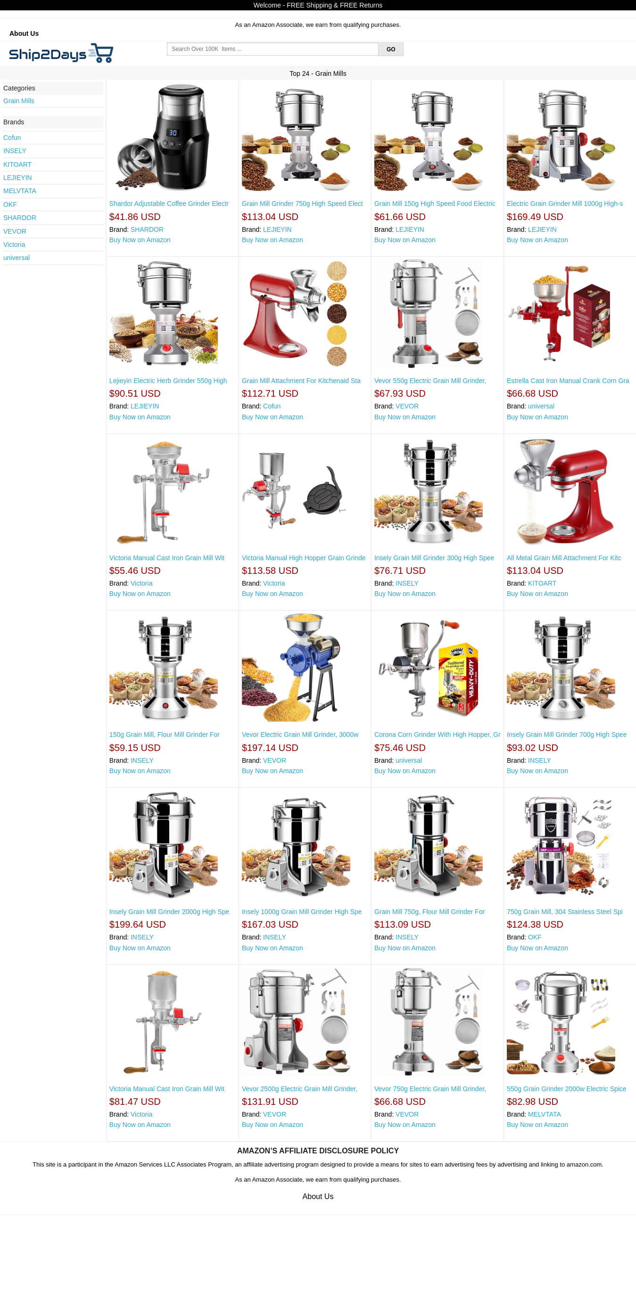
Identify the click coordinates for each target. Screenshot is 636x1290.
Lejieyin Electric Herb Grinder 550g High (168, 380)
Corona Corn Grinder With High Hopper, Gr (437, 734)
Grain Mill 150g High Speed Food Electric (435, 203)
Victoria (14, 244)
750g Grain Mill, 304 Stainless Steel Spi (565, 911)
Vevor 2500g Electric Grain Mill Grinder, (299, 1089)
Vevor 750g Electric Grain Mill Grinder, (430, 1089)
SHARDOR (19, 217)
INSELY (14, 151)
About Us (24, 33)
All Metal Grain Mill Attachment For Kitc (564, 558)
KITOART (17, 164)
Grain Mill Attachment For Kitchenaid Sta (301, 380)
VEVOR (14, 231)
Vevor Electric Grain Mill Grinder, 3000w (300, 734)
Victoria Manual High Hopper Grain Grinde (304, 558)
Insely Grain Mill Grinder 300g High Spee (434, 558)
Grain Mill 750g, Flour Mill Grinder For (429, 911)
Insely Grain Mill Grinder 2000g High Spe (169, 911)
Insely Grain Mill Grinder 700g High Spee (567, 734)
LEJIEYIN (17, 177)
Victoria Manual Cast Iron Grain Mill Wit (166, 558)
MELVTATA (19, 191)
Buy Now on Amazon (140, 240)
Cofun (12, 137)
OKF (10, 204)
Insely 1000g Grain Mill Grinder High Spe (302, 911)
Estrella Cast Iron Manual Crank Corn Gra (568, 380)
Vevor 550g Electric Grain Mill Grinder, (430, 380)
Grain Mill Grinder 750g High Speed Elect (302, 203)
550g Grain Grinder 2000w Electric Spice (567, 1089)
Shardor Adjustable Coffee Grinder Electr (169, 203)
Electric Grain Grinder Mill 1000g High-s (565, 203)
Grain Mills (18, 101)
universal (16, 257)
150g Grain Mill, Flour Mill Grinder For (164, 734)
